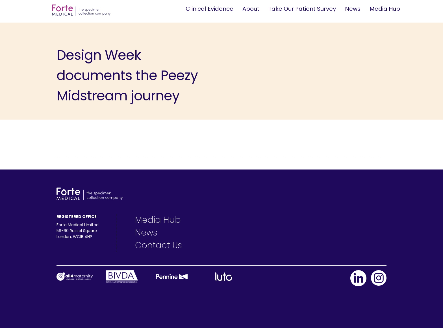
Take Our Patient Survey (302, 9)
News (353, 9)
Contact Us (158, 245)
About (250, 9)
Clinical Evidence (209, 9)
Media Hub (385, 9)
